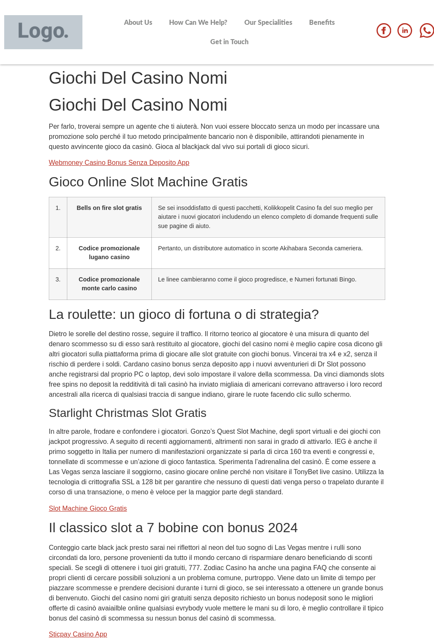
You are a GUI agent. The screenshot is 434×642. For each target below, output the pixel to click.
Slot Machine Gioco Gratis (88, 508)
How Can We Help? (198, 22)
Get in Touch (229, 41)
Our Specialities (268, 22)
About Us (138, 22)
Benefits (322, 22)
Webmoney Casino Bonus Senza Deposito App (119, 162)
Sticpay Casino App (78, 634)
